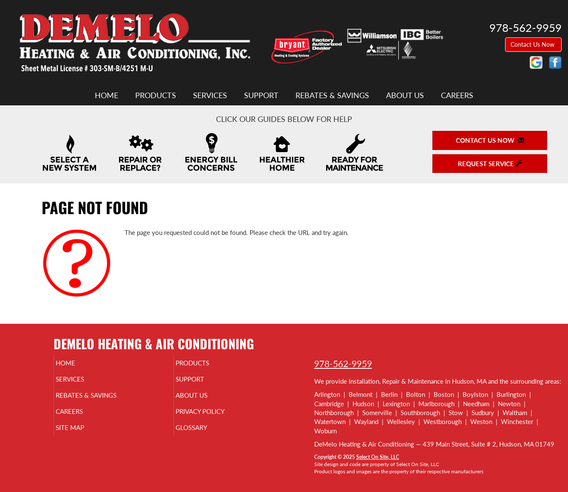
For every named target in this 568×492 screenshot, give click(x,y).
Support (261, 95)
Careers (457, 95)
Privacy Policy (216, 417)
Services (210, 95)
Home (106, 95)
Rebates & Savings (332, 95)
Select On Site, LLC (377, 457)
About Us (405, 95)
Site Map (84, 435)
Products (155, 95)
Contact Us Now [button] (533, 44)
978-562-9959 (343, 363)
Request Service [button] (490, 163)
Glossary (205, 435)
